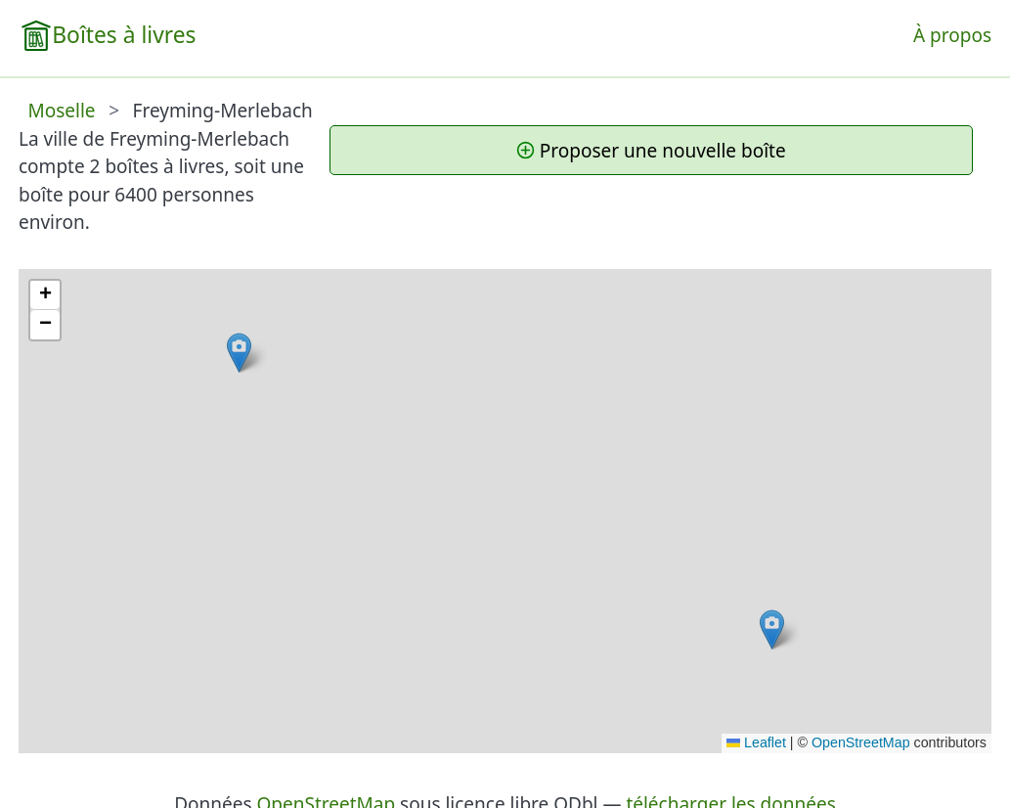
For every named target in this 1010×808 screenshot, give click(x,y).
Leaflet (756, 742)
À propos (952, 35)
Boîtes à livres (124, 35)
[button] (239, 353)
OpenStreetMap (861, 742)
